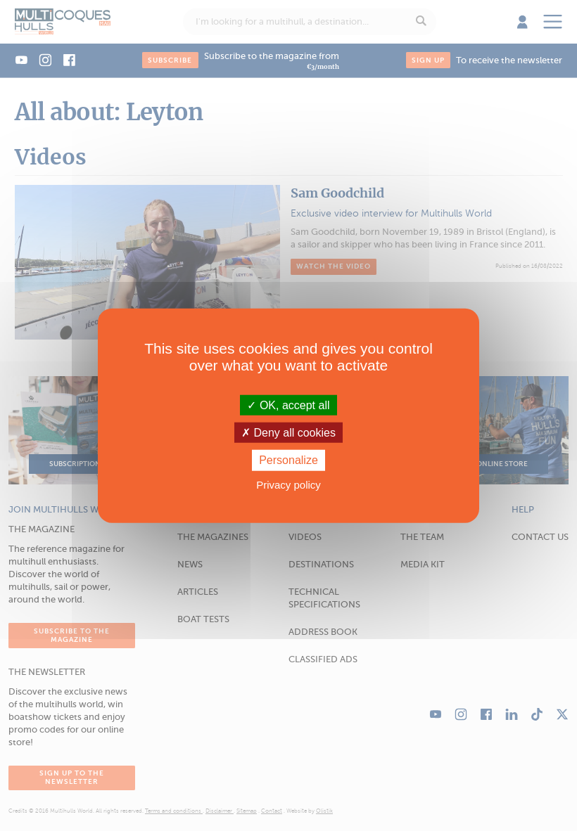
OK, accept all (288, 405)
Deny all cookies (288, 433)
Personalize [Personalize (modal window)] (288, 460)
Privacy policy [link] (288, 484)
